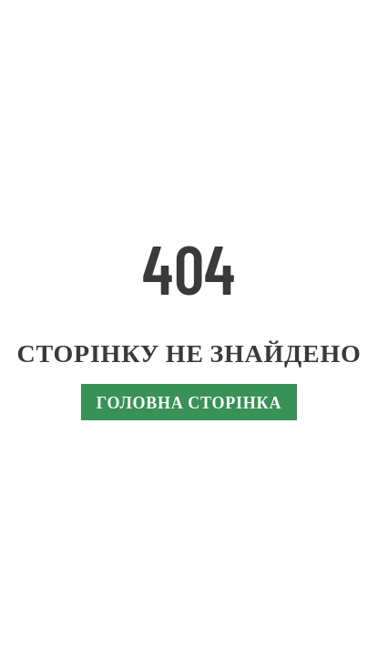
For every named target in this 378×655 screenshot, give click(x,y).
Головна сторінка (189, 402)
